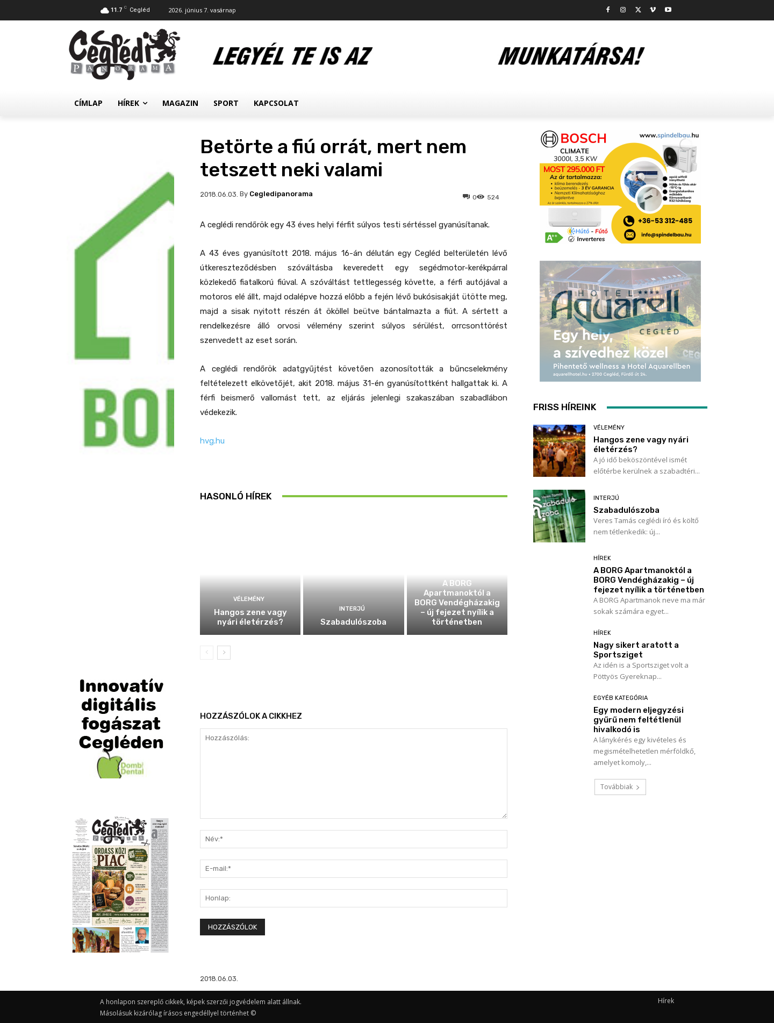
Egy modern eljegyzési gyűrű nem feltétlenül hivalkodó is (638, 719)
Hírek (455, 570)
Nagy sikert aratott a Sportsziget (636, 650)
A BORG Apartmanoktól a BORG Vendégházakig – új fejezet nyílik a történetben (457, 602)
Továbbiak (620, 786)
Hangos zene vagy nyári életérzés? (250, 617)
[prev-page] (206, 653)
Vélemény (248, 599)
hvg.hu (212, 441)
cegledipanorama (281, 193)
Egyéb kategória (620, 698)
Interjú (352, 609)
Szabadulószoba (353, 622)
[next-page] (224, 653)
